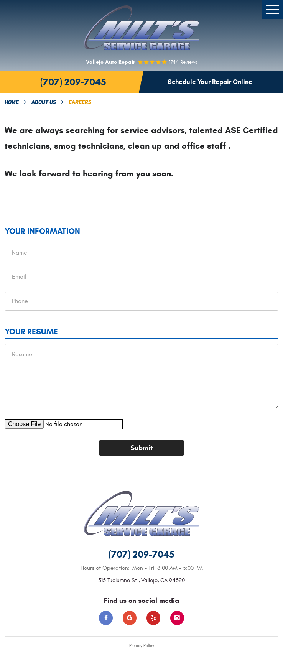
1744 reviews (183, 62)
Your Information (42, 231)
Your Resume (31, 332)
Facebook (106, 618)
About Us (43, 102)
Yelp (153, 618)
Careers (80, 102)
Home (12, 102)
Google (130, 618)
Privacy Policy (141, 645)
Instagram (177, 618)
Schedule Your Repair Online (210, 82)
